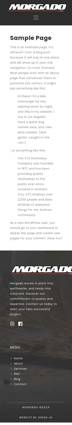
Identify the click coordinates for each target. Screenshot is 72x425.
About (18, 363)
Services (20, 369)
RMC (17, 374)
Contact (20, 384)
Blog (17, 379)
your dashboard (42, 228)
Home (18, 358)
